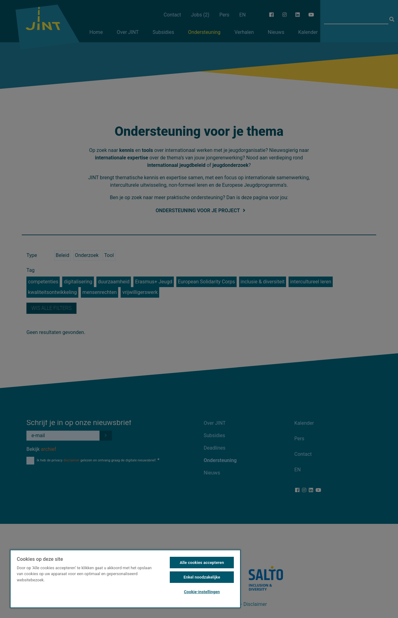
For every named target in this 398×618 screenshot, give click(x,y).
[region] (125, 578)
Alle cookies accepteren (202, 562)
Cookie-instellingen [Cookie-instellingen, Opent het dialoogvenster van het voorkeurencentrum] (202, 591)
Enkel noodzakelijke (201, 577)
